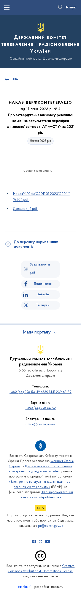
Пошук (70, 7)
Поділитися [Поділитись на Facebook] (43, 284)
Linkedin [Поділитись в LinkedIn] (43, 294)
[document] (37, 186)
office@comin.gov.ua (40, 424)
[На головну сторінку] (40, 41)
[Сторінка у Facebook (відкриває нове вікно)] (34, 541)
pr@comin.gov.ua (50, 526)
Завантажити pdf (40, 269)
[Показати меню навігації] (7, 7)
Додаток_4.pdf (25, 209)
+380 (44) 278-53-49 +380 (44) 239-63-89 (40, 392)
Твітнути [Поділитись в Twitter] (42, 305)
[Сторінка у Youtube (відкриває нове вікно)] (47, 541)
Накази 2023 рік (40, 141)
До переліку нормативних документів (36, 244)
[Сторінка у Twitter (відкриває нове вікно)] (40, 541)
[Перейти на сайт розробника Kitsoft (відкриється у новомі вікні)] (25, 586)
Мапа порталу (37, 332)
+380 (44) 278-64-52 (40, 408)
